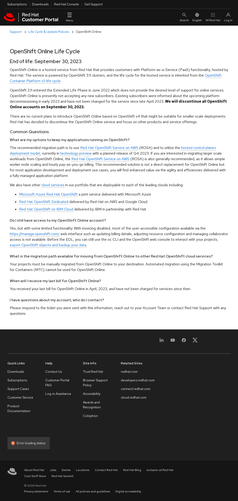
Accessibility (91, 394)
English (197, 17)
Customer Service (20, 397)
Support (16, 32)
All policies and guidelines (93, 491)
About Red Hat (34, 470)
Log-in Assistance (58, 394)
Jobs (53, 470)
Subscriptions (17, 4)
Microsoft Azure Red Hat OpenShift (48, 194)
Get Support (93, 4)
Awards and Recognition (92, 404)
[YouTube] (172, 342)
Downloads (40, 4)
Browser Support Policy (95, 382)
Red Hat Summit (62, 476)
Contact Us (53, 371)
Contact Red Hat (106, 470)
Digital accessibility (128, 491)
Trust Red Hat (93, 371)
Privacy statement (36, 491)
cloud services (52, 185)
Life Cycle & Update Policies (48, 32)
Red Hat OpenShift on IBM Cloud (46, 209)
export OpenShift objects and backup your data (48, 245)
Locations (82, 470)
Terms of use (62, 491)
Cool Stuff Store (35, 476)
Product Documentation (18, 408)
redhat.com (129, 371)
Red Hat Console (66, 4)
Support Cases (18, 389)
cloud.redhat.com (133, 397)
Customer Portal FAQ (57, 382)
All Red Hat (212, 17)
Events (66, 470)
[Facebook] (184, 342)
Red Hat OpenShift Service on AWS (109, 147)
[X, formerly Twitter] (195, 340)
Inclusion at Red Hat (160, 470)
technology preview (76, 153)
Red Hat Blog (132, 470)
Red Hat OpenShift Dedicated (43, 201)
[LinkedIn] (161, 342)
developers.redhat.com (138, 380)
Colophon (90, 416)
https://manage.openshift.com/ (35, 233)
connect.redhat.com (135, 389)
